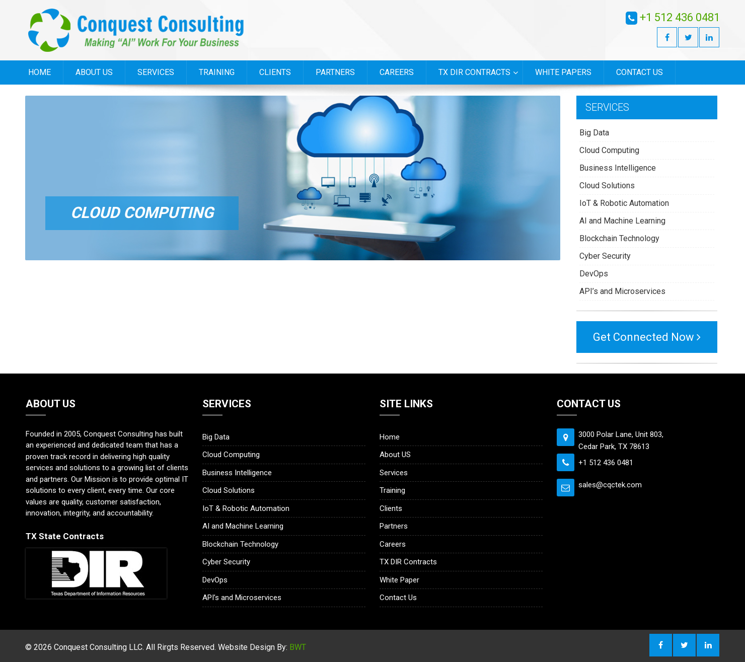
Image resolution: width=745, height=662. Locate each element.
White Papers (563, 72)
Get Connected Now (647, 337)
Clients (275, 72)
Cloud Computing (609, 150)
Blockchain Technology (619, 238)
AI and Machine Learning (622, 221)
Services (155, 72)
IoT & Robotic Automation (624, 203)
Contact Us (639, 72)
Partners (335, 72)
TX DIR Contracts (474, 72)
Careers (397, 72)
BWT (297, 647)
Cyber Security (605, 256)
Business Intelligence (617, 168)
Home (39, 72)
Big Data (594, 132)
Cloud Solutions (607, 185)
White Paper (399, 579)
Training (217, 72)
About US (94, 72)
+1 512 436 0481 (680, 17)
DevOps (593, 273)
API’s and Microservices (622, 291)
